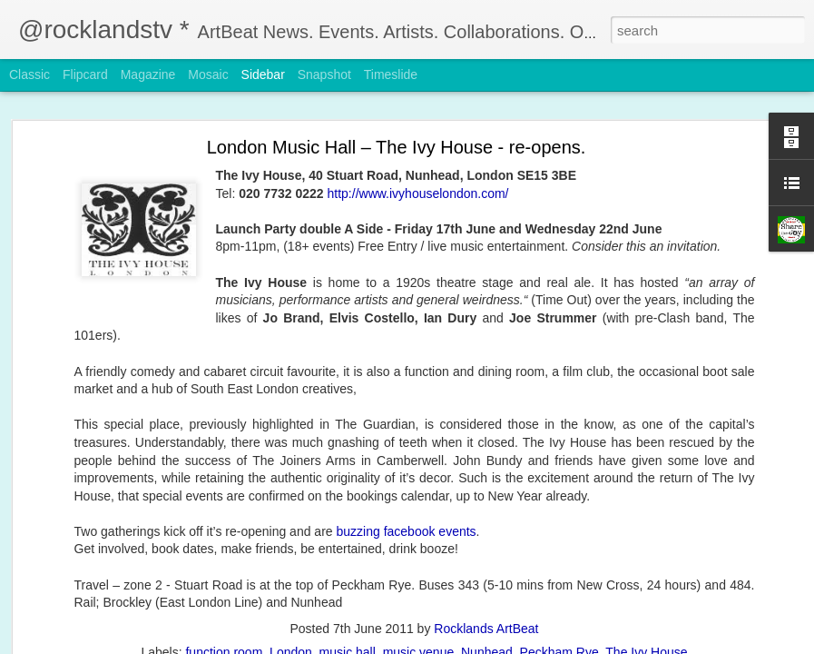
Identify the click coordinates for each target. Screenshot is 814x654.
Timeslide (390, 74)
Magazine (148, 74)
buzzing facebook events (406, 531)
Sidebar (263, 74)
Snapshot (324, 74)
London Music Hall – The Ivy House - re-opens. (396, 147)
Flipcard (85, 74)
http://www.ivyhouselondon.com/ (418, 193)
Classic (29, 74)
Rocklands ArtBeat (486, 628)
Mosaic (208, 74)
